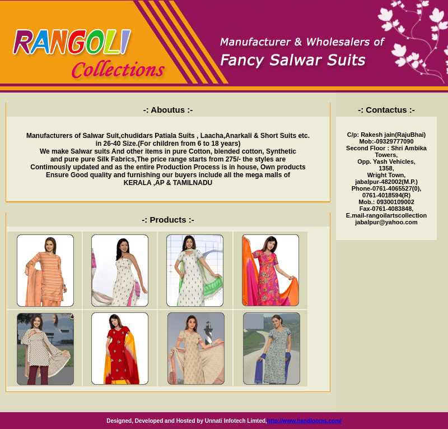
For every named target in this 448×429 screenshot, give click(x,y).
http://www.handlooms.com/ (304, 421)
